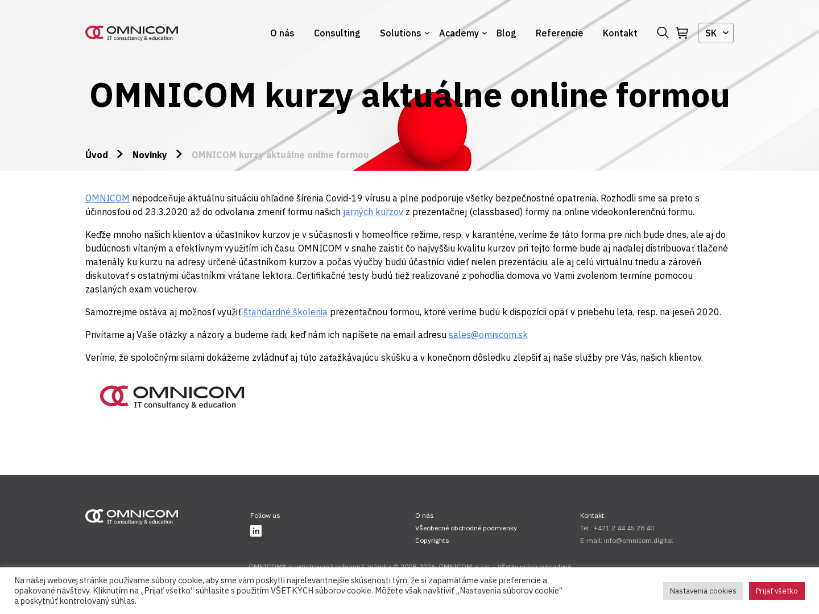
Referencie (560, 33)
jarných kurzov (373, 211)
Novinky (150, 154)
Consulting (337, 33)
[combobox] (716, 33)
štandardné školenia (285, 312)
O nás (282, 33)
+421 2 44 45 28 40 (624, 528)
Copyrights (432, 540)
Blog (506, 33)
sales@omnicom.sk (488, 334)
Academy (459, 33)
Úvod (96, 154)
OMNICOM (107, 198)
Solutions (400, 33)
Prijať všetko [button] (777, 591)
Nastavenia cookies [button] (703, 591)
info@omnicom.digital (638, 540)
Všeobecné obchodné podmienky (466, 528)
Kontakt (620, 33)
